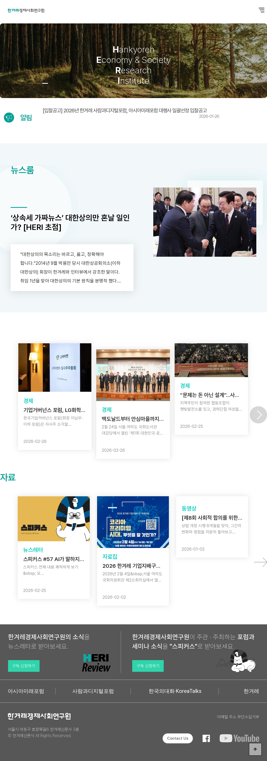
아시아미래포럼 (26, 691)
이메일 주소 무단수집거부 (238, 716)
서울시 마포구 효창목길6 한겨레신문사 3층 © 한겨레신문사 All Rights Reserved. (43, 732)
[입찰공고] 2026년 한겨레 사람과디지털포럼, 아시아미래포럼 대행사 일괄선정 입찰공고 (131, 113)
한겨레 (251, 691)
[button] (30, 83)
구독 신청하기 (23, 665)
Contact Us (177, 738)
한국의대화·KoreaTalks (175, 691)
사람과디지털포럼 (93, 691)
